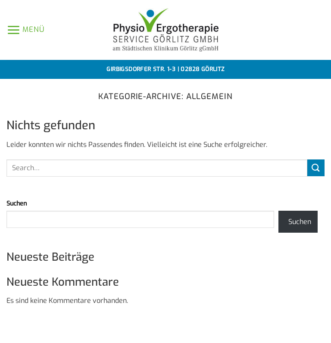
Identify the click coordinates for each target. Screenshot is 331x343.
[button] (25, 30)
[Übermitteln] (316, 167)
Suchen (16, 204)
